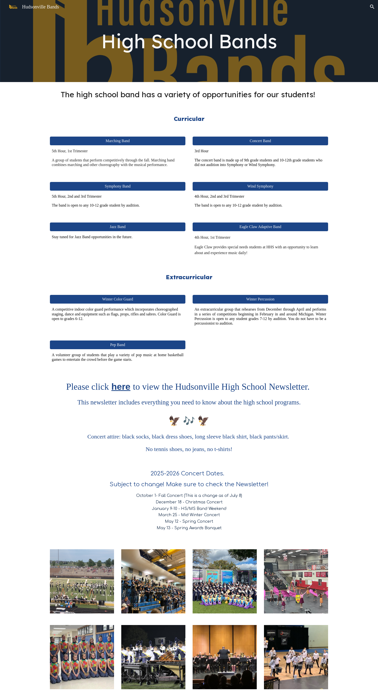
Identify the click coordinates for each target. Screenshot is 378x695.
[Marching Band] (117, 141)
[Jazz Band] (117, 227)
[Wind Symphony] (260, 186)
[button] (372, 7)
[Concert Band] (260, 141)
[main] (189, 41)
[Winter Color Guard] (117, 299)
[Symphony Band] (117, 186)
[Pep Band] (117, 345)
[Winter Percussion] (260, 299)
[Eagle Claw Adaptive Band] (260, 227)
